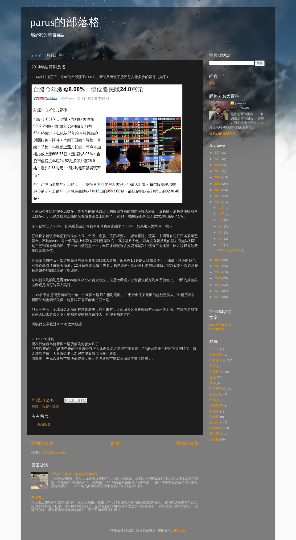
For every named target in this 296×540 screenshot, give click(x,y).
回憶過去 (38, 498)
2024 (218, 152)
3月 (221, 238)
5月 (221, 232)
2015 (218, 202)
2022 (218, 159)
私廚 (212, 366)
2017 (218, 190)
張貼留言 (44, 424)
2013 (218, 266)
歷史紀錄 (215, 433)
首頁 (115, 442)
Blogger (179, 530)
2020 (218, 171)
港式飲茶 (215, 405)
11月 (222, 214)
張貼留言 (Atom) (54, 453)
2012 (218, 272)
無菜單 (214, 411)
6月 (221, 226)
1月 (221, 245)
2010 (218, 284)
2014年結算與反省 (230, 250)
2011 (218, 278)
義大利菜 (215, 422)
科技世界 (215, 371)
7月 (221, 220)
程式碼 (214, 417)
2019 (218, 177)
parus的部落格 (65, 22)
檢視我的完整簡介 (222, 133)
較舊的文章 (187, 442)
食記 (212, 377)
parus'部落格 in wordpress (220, 327)
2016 (218, 196)
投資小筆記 (50, 406)
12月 (222, 207)
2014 (218, 259)
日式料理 (215, 354)
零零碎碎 (215, 428)
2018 (218, 183)
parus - (240, 103)
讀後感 (214, 439)
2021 (218, 165)
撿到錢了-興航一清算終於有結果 (74, 474)
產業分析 (215, 394)
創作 (212, 400)
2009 (218, 291)
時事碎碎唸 (217, 388)
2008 (218, 297)
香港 (212, 383)
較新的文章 (42, 442)
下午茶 (214, 349)
